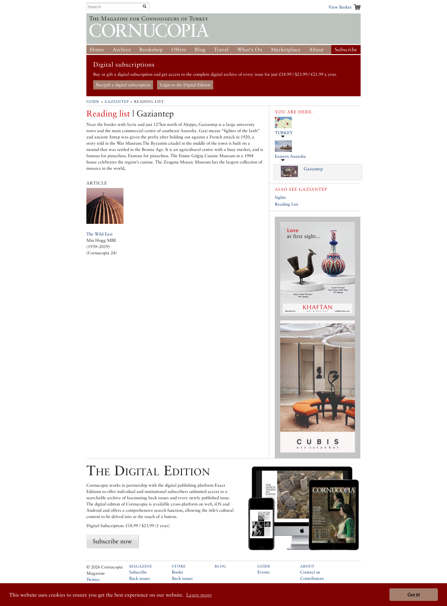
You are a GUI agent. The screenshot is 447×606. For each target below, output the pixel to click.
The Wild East (99, 234)
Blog (200, 49)
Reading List (286, 204)
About (316, 49)
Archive (122, 49)
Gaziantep (117, 101)
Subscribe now (112, 541)
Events (263, 572)
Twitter (93, 579)
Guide (92, 101)
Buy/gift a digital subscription (123, 84)
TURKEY (284, 132)
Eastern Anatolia (290, 156)
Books (177, 572)
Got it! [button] (413, 594)
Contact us (310, 572)
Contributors (312, 578)
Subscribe (346, 49)
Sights (280, 197)
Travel (221, 49)
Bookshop (151, 49)
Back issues (139, 578)
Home (97, 49)
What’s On (249, 49)
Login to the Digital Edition (185, 84)
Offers (178, 49)
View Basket (339, 7)
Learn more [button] (199, 595)
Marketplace (286, 49)
